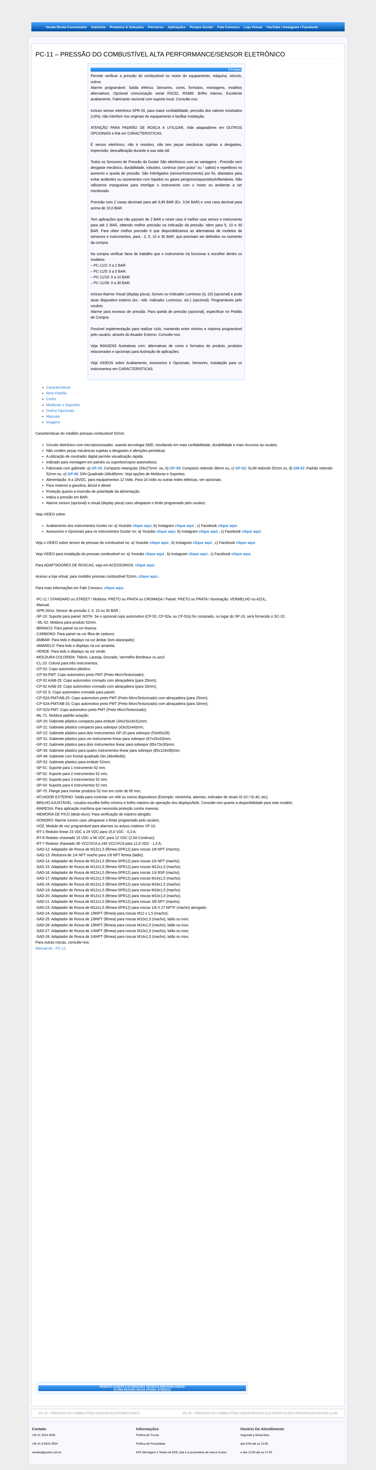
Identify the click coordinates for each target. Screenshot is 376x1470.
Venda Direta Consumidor (66, 27)
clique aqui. (145, 565)
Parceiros (155, 27)
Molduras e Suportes (63, 405)
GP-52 (240, 468)
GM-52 (298, 468)
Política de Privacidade (150, 1443)
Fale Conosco (229, 27)
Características (58, 387)
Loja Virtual (253, 27)
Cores (51, 399)
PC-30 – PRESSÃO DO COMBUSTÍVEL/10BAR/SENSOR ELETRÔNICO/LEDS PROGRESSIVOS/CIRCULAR (263, 1413)
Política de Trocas (147, 1435)
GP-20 (96, 468)
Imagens (53, 422)
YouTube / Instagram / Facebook (292, 27)
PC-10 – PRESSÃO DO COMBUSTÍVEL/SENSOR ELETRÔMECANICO (86, 1413)
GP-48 (73, 474)
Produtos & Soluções (127, 27)
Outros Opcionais (60, 411)
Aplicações (176, 27)
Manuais (53, 416)
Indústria (98, 27)
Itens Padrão (56, 393)
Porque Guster (201, 27)
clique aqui (184, 526)
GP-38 (174, 468)
